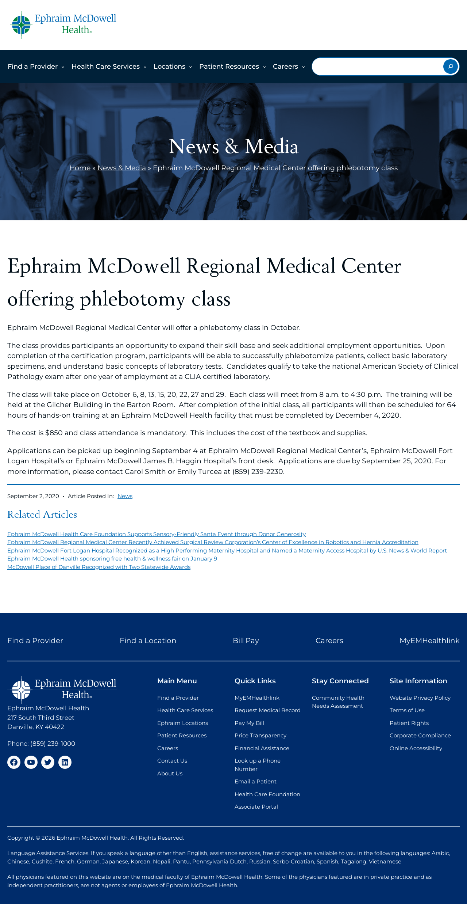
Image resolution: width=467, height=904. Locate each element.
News (124, 496)
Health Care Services (106, 66)
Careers (285, 66)
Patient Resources (229, 66)
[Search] (450, 66)
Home (79, 168)
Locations (169, 66)
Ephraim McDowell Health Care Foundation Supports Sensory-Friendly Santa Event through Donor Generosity (156, 534)
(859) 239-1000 (52, 743)
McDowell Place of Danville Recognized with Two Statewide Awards (98, 566)
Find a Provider (33, 66)
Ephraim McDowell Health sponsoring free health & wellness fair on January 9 (112, 558)
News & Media (121, 168)
